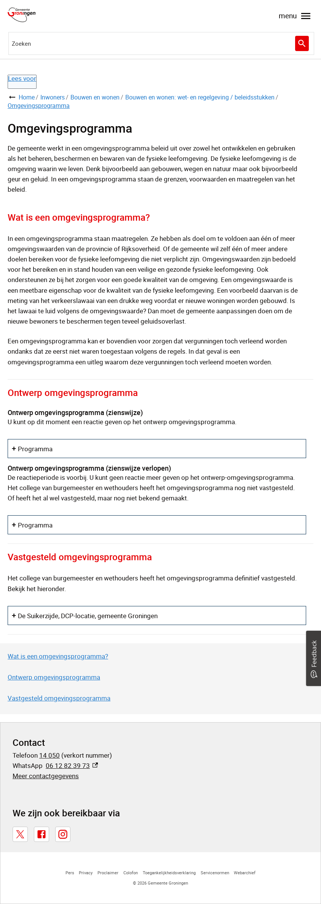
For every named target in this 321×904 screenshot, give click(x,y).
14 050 (49, 755)
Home (27, 97)
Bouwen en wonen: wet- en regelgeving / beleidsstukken (200, 97)
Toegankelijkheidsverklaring (169, 872)
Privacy (86, 872)
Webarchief (245, 872)
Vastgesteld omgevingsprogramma (59, 698)
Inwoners (52, 97)
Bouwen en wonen (95, 97)
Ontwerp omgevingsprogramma (54, 677)
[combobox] (161, 43)
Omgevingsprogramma (39, 105)
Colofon (130, 872)
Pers (69, 872)
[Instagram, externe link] (62, 834)
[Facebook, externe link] (41, 834)
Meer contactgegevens (46, 775)
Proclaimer (107, 872)
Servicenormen (215, 872)
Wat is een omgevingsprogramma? (58, 656)
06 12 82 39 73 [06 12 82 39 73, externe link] (72, 765)
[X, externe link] (20, 834)
